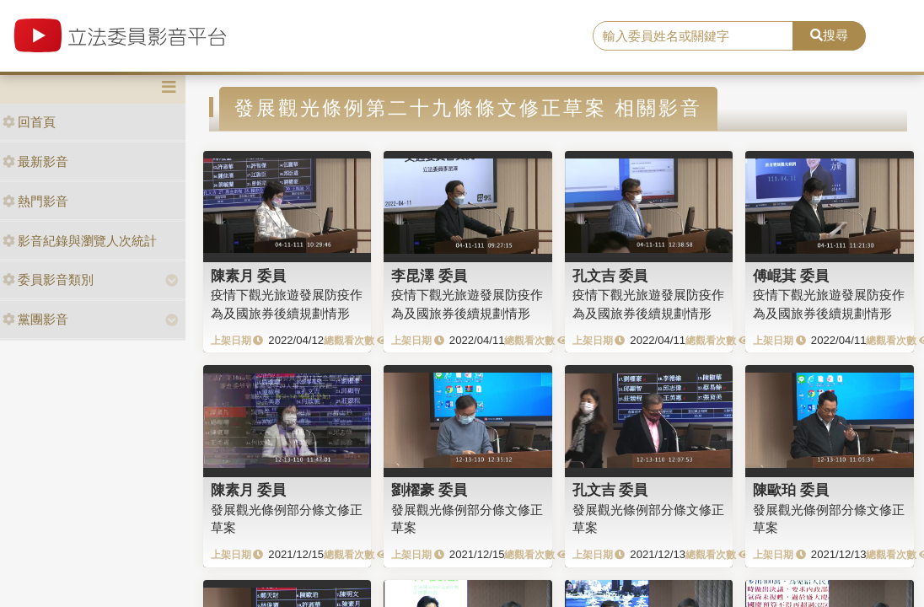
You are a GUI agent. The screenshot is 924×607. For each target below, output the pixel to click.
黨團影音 (35, 319)
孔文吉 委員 (610, 275)
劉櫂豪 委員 (429, 489)
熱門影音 (35, 201)
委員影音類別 (48, 279)
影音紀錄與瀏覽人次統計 (80, 241)
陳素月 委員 (249, 275)
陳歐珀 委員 (791, 489)
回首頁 (29, 122)
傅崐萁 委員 (791, 275)
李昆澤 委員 (429, 275)
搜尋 (829, 35)
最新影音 (35, 161)
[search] (693, 36)
